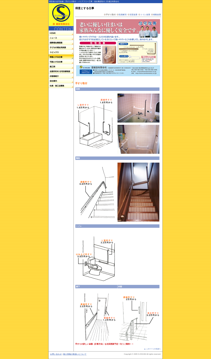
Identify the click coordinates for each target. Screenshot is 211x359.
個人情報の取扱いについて (74, 354)
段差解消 (122, 14)
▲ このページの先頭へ (152, 349)
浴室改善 (133, 14)
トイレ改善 (145, 14)
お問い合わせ (56, 354)
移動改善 (157, 14)
